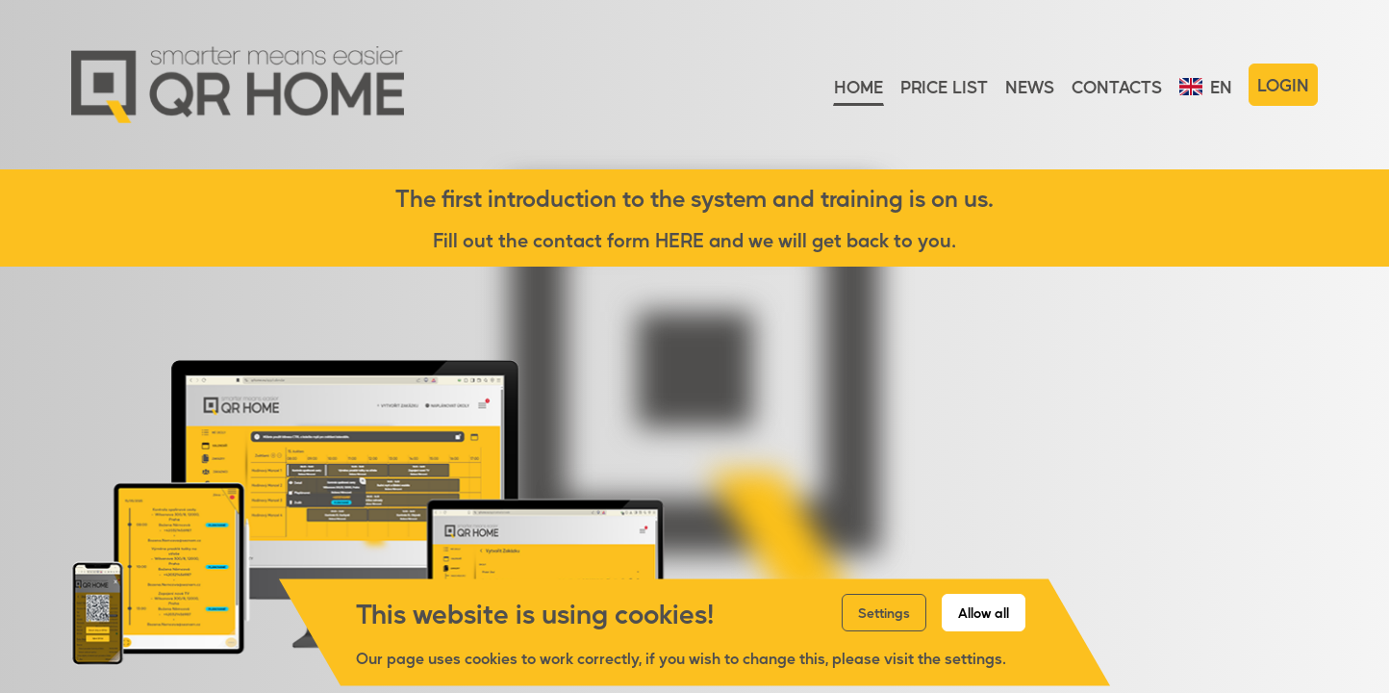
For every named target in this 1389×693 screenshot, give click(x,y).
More (1241, 594)
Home (858, 86)
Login (1283, 84)
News (1029, 86)
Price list (944, 86)
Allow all (983, 612)
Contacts (1117, 86)
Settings (884, 612)
